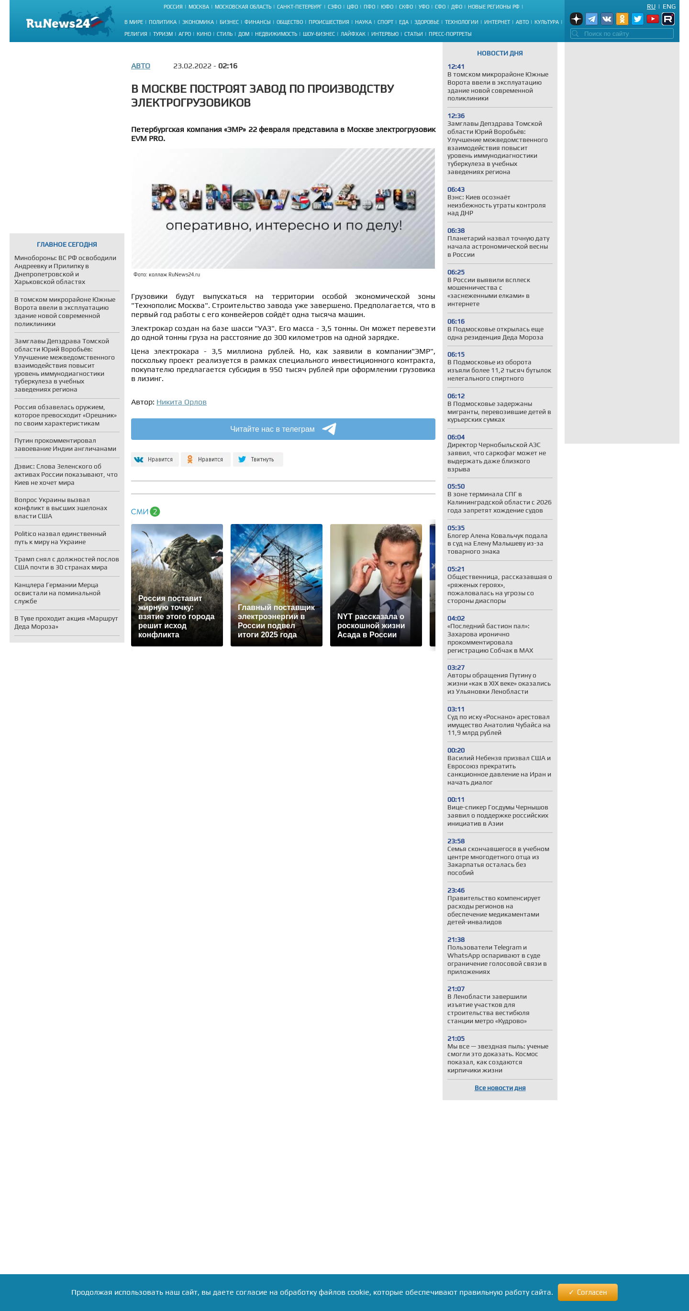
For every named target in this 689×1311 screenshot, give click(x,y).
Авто (522, 22)
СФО (440, 7)
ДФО (456, 7)
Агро (184, 34)
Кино (204, 34)
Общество (290, 22)
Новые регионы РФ (494, 7)
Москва (199, 7)
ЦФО (352, 7)
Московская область (243, 7)
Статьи (413, 34)
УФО (424, 7)
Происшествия (329, 22)
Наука (363, 22)
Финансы (257, 22)
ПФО (369, 7)
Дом (243, 34)
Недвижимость (276, 34)
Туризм (163, 34)
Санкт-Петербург (299, 7)
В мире (133, 22)
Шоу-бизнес (319, 34)
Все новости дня (500, 1088)
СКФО (406, 7)
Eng (669, 6)
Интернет (497, 22)
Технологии (461, 22)
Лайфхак (353, 34)
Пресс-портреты (450, 34)
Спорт (385, 22)
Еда (404, 22)
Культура (546, 22)
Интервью (385, 34)
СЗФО (334, 7)
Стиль (225, 34)
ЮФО (387, 7)
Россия (173, 7)
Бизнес (229, 22)
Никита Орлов (181, 401)
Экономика (198, 22)
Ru (651, 6)
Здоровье (426, 22)
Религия (135, 34)
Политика (163, 22)
